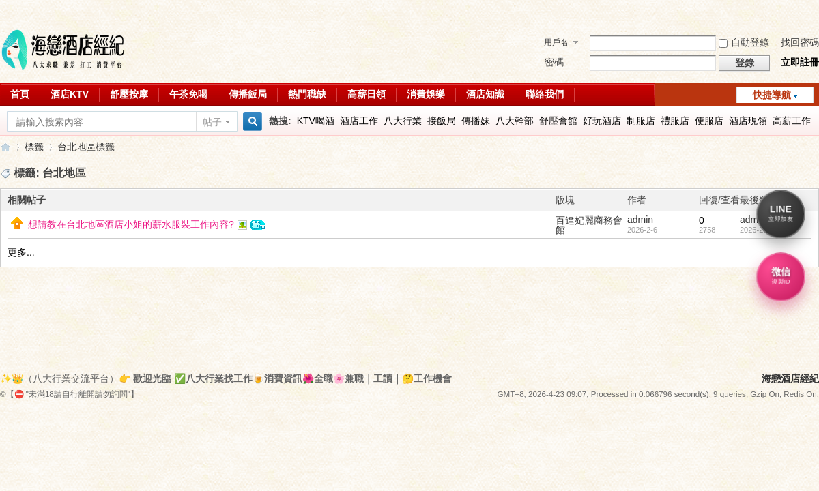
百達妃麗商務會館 (589, 225)
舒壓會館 (558, 120)
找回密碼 (800, 42)
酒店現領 (748, 120)
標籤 (34, 146)
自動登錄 (744, 42)
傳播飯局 (248, 94)
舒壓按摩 (129, 94)
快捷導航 (772, 94)
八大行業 (403, 120)
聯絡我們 (545, 94)
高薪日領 (366, 94)
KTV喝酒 (315, 120)
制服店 (641, 120)
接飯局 (441, 120)
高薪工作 (792, 120)
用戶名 (556, 42)
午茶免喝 (188, 94)
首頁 (19, 94)
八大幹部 (514, 120)
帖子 (212, 122)
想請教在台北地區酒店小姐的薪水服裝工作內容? (131, 224)
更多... (21, 252)
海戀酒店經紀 (790, 378)
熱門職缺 (307, 94)
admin (640, 219)
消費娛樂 (426, 94)
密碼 (554, 62)
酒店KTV (70, 94)
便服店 (709, 120)
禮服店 (675, 120)
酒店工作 (359, 120)
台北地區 (76, 146)
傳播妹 (475, 120)
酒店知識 (485, 94)
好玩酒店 (602, 120)
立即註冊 (800, 62)
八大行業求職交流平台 (5, 147)
